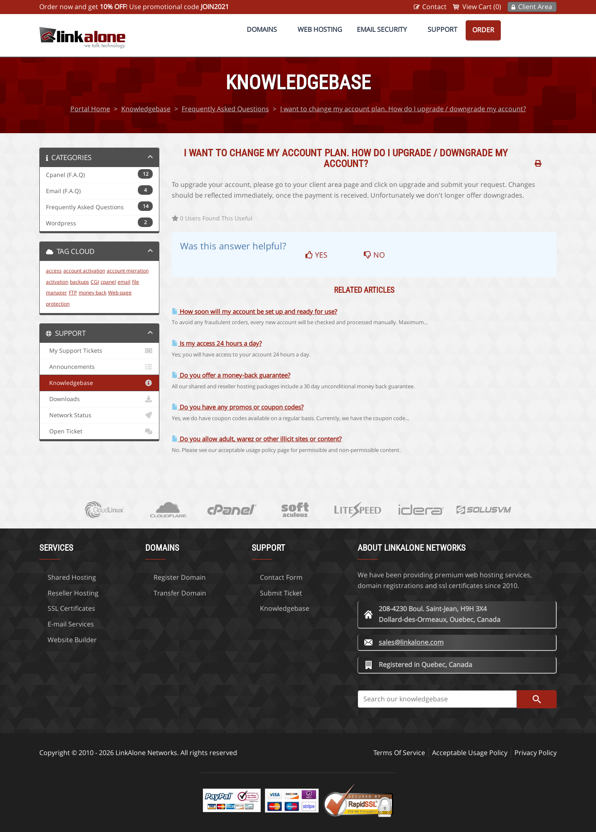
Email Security (382, 29)
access (54, 270)
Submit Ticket (281, 593)
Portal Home (90, 108)
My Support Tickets (99, 351)
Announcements (99, 367)
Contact (434, 6)
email (124, 281)
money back (92, 292)
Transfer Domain (180, 593)
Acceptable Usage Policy (469, 752)
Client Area (535, 6)
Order (483, 29)
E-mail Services (71, 624)
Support (442, 29)
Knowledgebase (146, 108)
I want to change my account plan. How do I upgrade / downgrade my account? (403, 108)
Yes (316, 255)
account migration (128, 270)
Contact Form (281, 577)
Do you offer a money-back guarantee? (231, 375)
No (374, 255)
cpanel (108, 281)
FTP (73, 292)
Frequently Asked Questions (225, 108)
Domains (262, 29)
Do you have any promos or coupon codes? (237, 407)
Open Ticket (99, 431)
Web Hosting (320, 29)
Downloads (99, 399)
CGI (95, 281)
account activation (84, 270)
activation (57, 281)
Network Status (99, 415)
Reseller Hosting (73, 593)
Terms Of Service (399, 752)
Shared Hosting (72, 577)
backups (79, 281)
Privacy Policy (535, 752)
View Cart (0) (481, 6)
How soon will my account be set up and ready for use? (254, 311)
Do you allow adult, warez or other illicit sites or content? (256, 439)
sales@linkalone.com (411, 642)
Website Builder (72, 639)
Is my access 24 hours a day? (217, 343)
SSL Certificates (71, 608)
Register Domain (180, 577)
